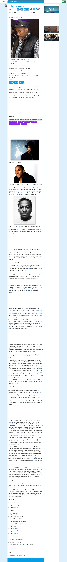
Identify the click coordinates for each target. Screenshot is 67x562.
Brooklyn (38, 368)
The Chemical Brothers (31, 290)
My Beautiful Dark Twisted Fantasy (26, 362)
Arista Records (37, 251)
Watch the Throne (24, 367)
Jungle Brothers (20, 231)
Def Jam (26, 469)
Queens (17, 66)
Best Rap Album (30, 355)
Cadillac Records (16, 535)
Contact (23, 559)
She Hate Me (15, 533)
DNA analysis (25, 191)
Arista (9, 313)
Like (22, 9)
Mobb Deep (40, 425)
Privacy (19, 559)
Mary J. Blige (35, 439)
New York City (27, 61)
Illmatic (32, 425)
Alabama (26, 187)
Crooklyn (30, 424)
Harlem (22, 61)
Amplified (35, 75)
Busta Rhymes (26, 372)
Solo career (33, 119)
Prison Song (15, 530)
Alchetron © (29, 559)
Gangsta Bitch (12, 422)
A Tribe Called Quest (19, 73)
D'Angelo (26, 442)
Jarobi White (19, 267)
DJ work (20, 121)
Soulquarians (26, 73)
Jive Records (29, 268)
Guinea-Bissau (18, 192)
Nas (22, 425)
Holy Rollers (15, 536)
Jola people (10, 192)
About (11, 559)
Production (39, 119)
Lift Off (18, 368)
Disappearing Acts (16, 528)
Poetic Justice (15, 513)
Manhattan (29, 194)
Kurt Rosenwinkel (23, 437)
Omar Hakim (19, 457)
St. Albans (14, 66)
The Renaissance (24, 75)
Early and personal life (14, 119)
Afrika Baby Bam (12, 231)
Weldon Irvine (14, 458)
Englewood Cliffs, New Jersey (30, 257)
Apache (38, 420)
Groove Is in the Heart (16, 287)
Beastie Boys (34, 287)
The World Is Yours (21, 434)
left (16, 453)
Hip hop (34, 15)
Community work (13, 121)
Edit (18, 9)
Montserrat (15, 186)
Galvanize (11, 292)
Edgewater (10, 259)
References (24, 123)
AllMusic (39, 91)
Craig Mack (36, 435)
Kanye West (37, 360)
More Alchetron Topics (12, 548)
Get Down (30, 435)
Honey (10, 430)
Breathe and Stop (25, 310)
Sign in (63, 1)
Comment (26, 9)
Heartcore (36, 437)
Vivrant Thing (15, 310)
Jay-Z (9, 367)
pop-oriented (39, 310)
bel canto (29, 457)
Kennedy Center (30, 379)
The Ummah (20, 400)
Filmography (34, 121)
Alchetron (4, 1)
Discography (26, 121)
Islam (17, 226)
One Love (26, 425)
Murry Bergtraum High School (19, 194)
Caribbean (34, 186)
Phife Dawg (32, 265)
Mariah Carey (38, 429)
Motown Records (28, 348)
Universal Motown (12, 355)
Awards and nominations (14, 123)
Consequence (24, 189)
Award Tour (33, 458)
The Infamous (22, 429)
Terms (16, 559)
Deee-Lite (25, 287)
